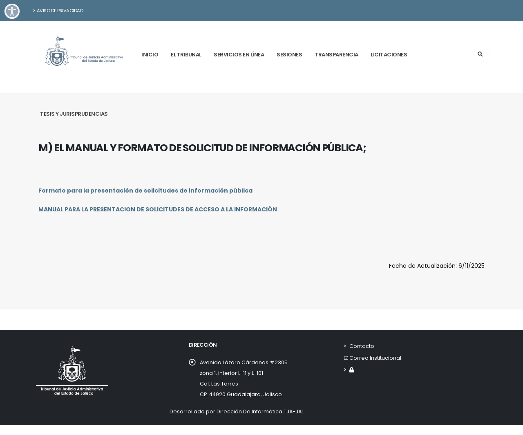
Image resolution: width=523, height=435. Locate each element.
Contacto (361, 346)
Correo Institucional (375, 357)
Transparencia (336, 54)
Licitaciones (389, 54)
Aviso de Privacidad (58, 10)
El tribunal (186, 54)
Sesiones (289, 54)
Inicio (149, 54)
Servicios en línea (239, 54)
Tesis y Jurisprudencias (74, 114)
